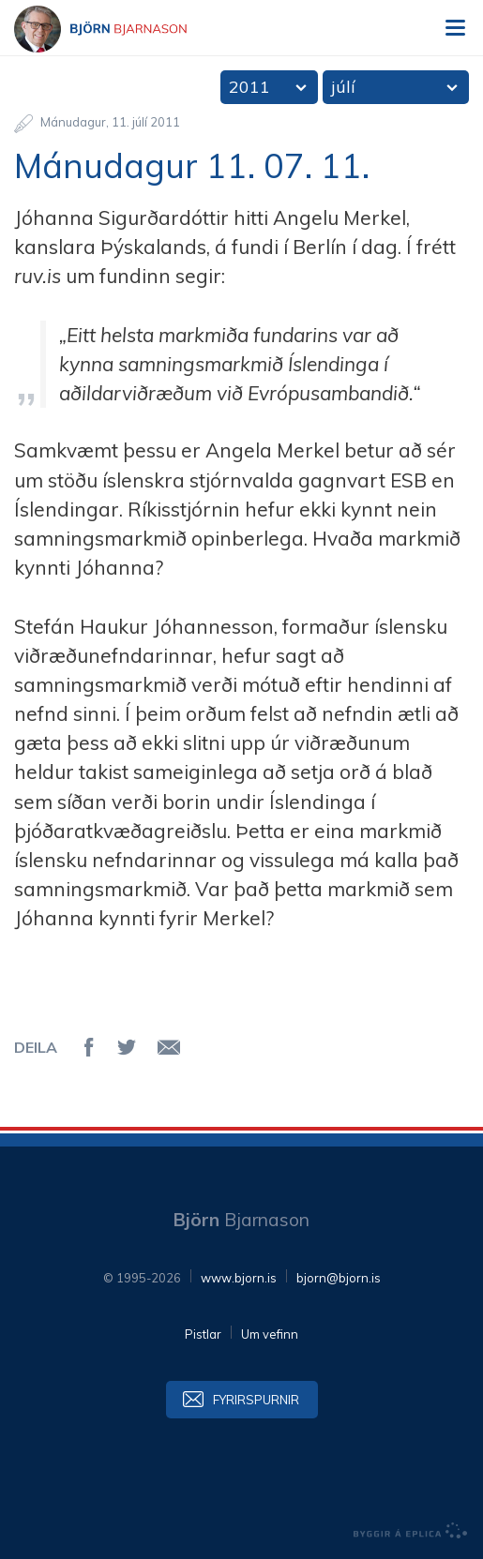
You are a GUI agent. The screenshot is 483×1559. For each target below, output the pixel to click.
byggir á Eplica (411, 1531)
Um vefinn (269, 1334)
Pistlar (203, 1334)
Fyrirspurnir (256, 1399)
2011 (249, 86)
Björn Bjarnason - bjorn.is (117, 29)
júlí (343, 86)
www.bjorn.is (239, 1277)
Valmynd (455, 28)
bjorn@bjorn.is (338, 1277)
